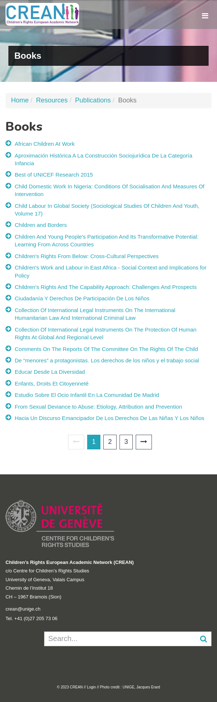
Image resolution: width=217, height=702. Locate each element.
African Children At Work (45, 144)
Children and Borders (41, 225)
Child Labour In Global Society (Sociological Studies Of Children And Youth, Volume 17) (107, 210)
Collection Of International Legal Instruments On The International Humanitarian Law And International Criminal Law (95, 314)
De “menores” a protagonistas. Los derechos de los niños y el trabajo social (107, 360)
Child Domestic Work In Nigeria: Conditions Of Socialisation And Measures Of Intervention (109, 190)
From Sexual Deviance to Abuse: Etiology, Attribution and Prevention (98, 407)
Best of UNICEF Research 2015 (54, 174)
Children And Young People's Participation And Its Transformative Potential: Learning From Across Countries (107, 240)
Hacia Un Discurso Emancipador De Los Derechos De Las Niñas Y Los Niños (109, 418)
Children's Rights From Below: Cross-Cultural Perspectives (87, 256)
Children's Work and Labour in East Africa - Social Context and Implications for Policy (110, 271)
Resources (52, 100)
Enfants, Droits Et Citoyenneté (52, 383)
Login (91, 687)
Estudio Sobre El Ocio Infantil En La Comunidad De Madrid (87, 395)
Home (20, 100)
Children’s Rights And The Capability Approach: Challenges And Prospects (106, 287)
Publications (93, 100)
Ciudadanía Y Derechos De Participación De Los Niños (82, 298)
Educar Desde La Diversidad (50, 372)
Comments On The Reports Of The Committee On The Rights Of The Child (106, 349)
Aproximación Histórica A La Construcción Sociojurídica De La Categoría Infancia (103, 159)
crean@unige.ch (23, 609)
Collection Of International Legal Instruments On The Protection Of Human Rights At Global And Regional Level (105, 333)
